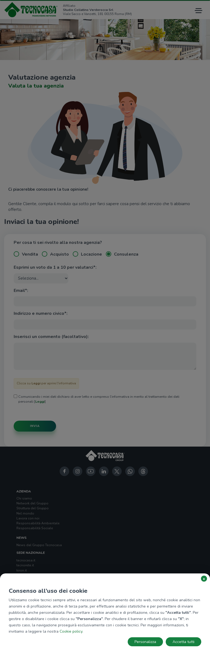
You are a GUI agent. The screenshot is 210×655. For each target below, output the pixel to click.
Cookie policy (71, 631)
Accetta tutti (183, 641)
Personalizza (145, 641)
